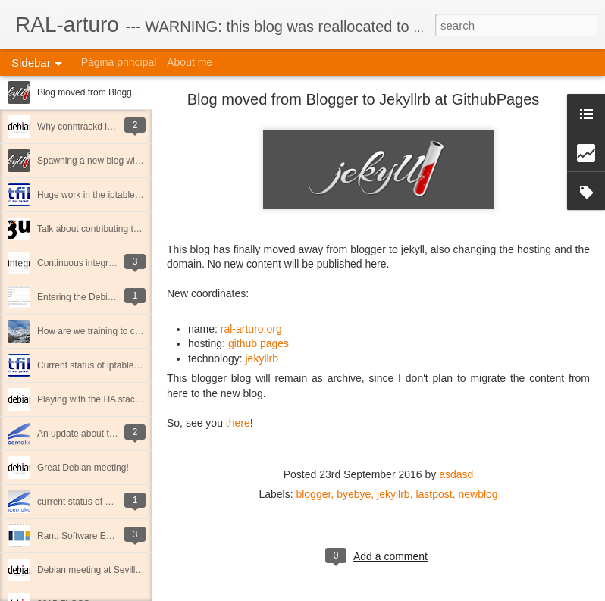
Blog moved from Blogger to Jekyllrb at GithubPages (143, 92)
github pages (258, 343)
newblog (477, 494)
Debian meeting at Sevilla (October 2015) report (133, 570)
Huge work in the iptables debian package (121, 194)
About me (189, 62)
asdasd (456, 474)
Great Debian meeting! (83, 467)
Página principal (119, 62)
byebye (354, 494)
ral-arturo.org (251, 329)
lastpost (433, 494)
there (238, 423)
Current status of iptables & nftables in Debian (129, 365)
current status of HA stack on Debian (111, 501)
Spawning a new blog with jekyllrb (105, 160)
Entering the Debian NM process (102, 297)
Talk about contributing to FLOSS (104, 229)
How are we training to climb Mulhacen (115, 331)
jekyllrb (262, 358)
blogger (313, 494)
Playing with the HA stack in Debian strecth (123, 399)
